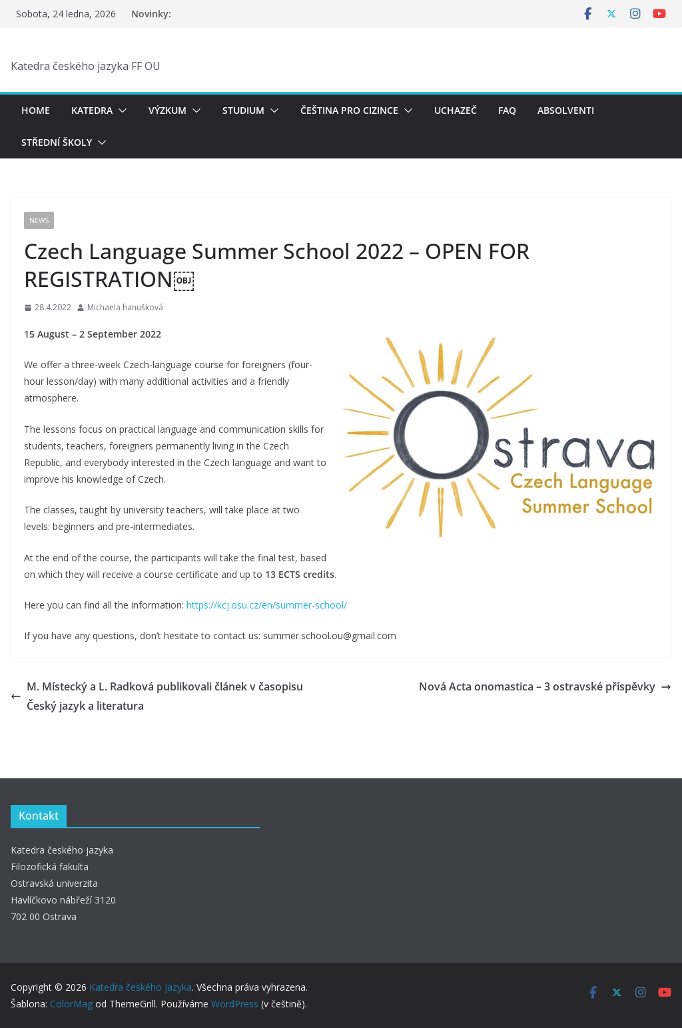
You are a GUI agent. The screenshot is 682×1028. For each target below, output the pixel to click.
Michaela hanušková (125, 307)
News (39, 220)
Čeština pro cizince (349, 110)
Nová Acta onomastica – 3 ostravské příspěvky (545, 686)
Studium (243, 110)
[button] (120, 110)
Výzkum (167, 110)
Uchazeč (455, 110)
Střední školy (56, 142)
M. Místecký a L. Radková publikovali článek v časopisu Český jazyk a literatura (157, 696)
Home (35, 110)
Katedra (92, 110)
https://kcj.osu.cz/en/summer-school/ (266, 605)
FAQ (507, 110)
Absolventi (565, 110)
